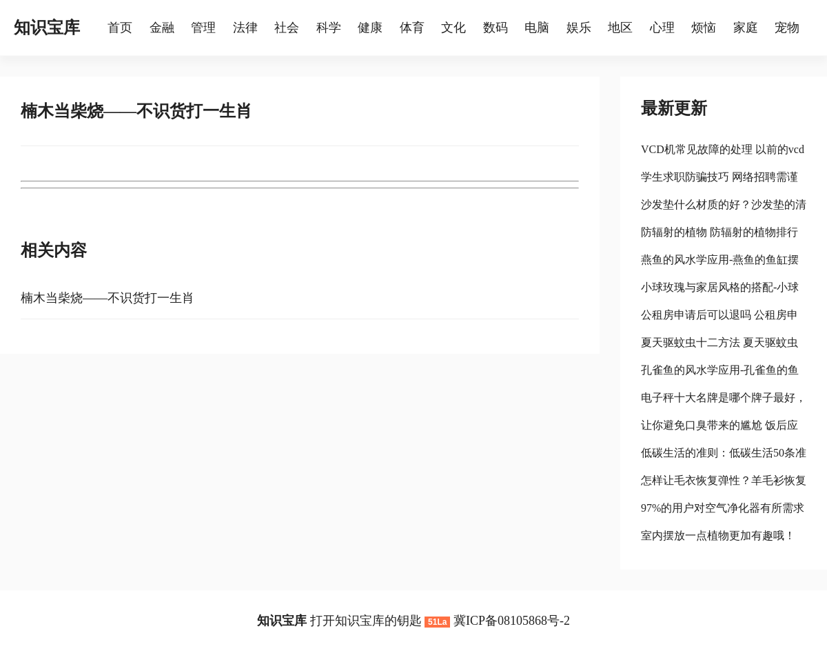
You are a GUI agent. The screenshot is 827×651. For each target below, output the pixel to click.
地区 (620, 27)
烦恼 (703, 27)
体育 (412, 27)
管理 (203, 27)
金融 (162, 27)
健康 (370, 27)
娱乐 (578, 27)
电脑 (536, 27)
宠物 (787, 27)
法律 (245, 27)
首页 (120, 27)
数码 (495, 27)
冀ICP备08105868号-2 (511, 621)
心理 (662, 27)
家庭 (745, 27)
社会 (286, 27)
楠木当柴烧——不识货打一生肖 (107, 298)
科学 (328, 27)
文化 (453, 27)
